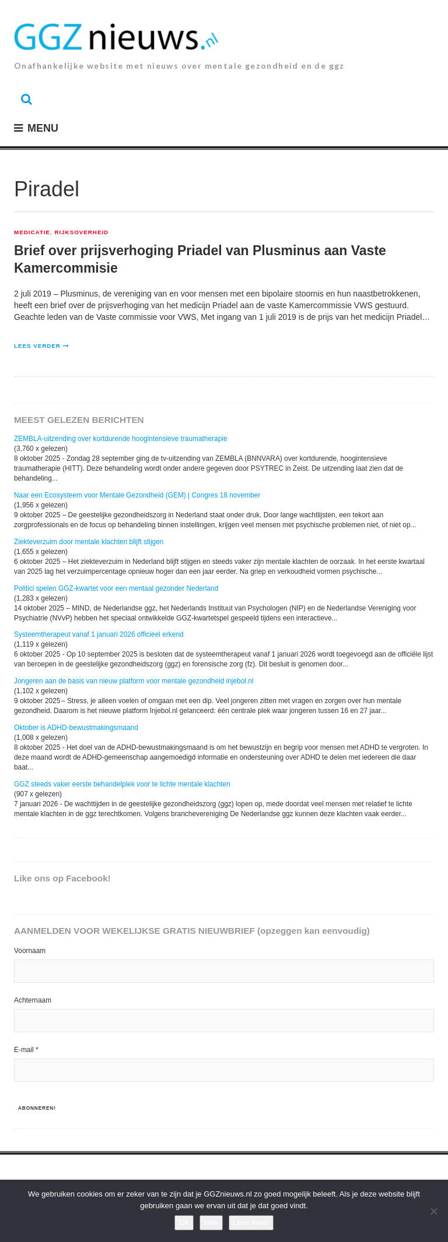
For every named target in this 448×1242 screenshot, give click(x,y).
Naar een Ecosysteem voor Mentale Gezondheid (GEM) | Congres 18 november (137, 495)
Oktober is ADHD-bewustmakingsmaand (76, 728)
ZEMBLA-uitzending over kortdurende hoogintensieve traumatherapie (121, 439)
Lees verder (37, 346)
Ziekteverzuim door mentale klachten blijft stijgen (88, 542)
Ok (184, 1222)
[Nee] (433, 1211)
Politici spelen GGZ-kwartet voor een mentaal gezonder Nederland (116, 588)
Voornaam (30, 951)
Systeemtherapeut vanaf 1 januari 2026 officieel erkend (99, 634)
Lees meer (251, 1222)
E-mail (26, 1050)
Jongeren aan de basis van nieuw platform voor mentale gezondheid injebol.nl (134, 681)
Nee (211, 1222)
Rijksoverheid (81, 232)
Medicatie (32, 232)
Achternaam (32, 1000)
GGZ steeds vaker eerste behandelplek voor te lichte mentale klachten (122, 784)
